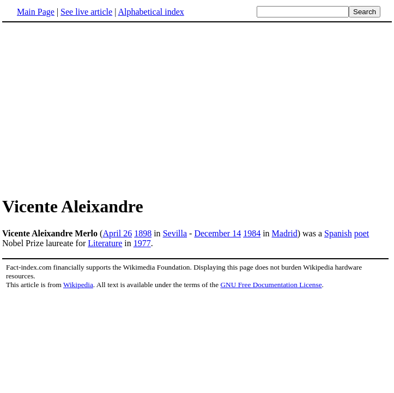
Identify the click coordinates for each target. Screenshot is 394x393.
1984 (251, 233)
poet (361, 233)
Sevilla (175, 233)
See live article (86, 11)
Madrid (285, 233)
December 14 (217, 233)
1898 (142, 233)
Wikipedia (78, 285)
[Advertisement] (93, 108)
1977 (142, 243)
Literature (105, 243)
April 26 (117, 233)
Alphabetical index (151, 11)
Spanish (338, 233)
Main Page (35, 11)
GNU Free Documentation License (271, 285)
